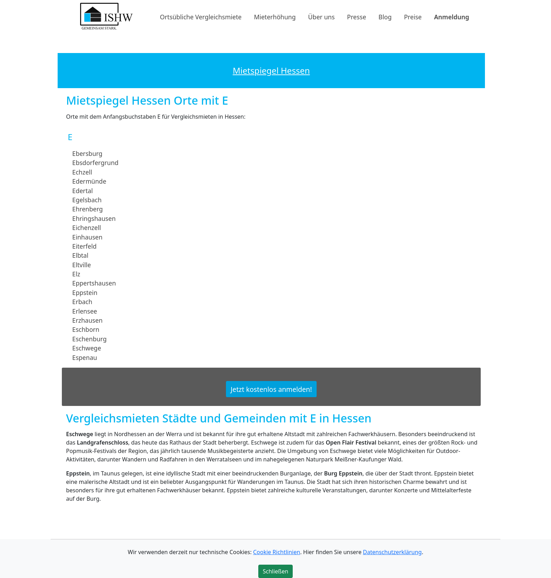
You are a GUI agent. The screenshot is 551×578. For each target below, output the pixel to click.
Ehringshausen (94, 218)
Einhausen (87, 236)
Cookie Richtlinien (276, 552)
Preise (413, 16)
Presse (356, 16)
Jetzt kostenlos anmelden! (271, 389)
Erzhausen (87, 320)
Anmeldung (451, 16)
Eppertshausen (94, 283)
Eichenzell (86, 227)
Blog (384, 16)
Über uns (321, 16)
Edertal (82, 190)
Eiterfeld (84, 246)
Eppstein (85, 292)
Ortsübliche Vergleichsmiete (200, 16)
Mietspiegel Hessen (271, 70)
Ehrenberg (87, 209)
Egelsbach (87, 200)
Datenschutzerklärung (392, 552)
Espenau (84, 357)
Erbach (82, 301)
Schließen (276, 571)
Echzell (82, 172)
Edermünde (89, 181)
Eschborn (85, 329)
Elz (76, 274)
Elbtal (80, 255)
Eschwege (86, 348)
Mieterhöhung (275, 16)
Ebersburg (87, 153)
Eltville (81, 264)
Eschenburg (89, 339)
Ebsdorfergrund (95, 162)
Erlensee (84, 311)
